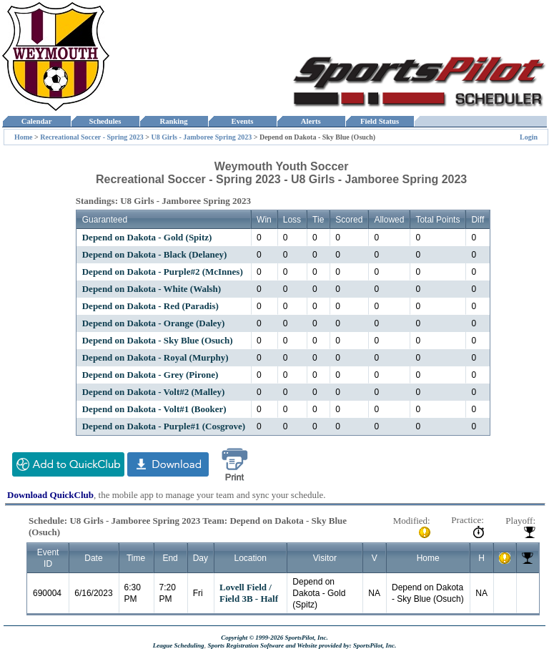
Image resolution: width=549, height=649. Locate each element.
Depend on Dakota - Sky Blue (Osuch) (157, 340)
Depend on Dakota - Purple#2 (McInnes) (162, 271)
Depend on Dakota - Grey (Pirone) (150, 374)
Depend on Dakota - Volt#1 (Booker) (154, 409)
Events (242, 121)
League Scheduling (178, 645)
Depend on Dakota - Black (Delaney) (154, 254)
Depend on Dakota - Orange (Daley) (153, 323)
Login (529, 137)
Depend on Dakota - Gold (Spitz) (147, 237)
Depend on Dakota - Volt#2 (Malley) (153, 391)
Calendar (36, 121)
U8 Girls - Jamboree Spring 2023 (202, 137)
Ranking (174, 121)
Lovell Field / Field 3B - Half (248, 593)
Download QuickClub (50, 494)
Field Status (380, 121)
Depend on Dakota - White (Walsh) (151, 288)
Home (23, 137)
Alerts (311, 121)
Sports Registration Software (245, 645)
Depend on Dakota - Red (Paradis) (150, 306)
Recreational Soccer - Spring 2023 (92, 137)
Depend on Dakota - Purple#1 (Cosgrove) (163, 426)
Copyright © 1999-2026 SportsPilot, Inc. (274, 637)
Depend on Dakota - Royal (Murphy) (155, 357)
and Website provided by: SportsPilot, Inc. (340, 645)
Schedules (105, 121)
